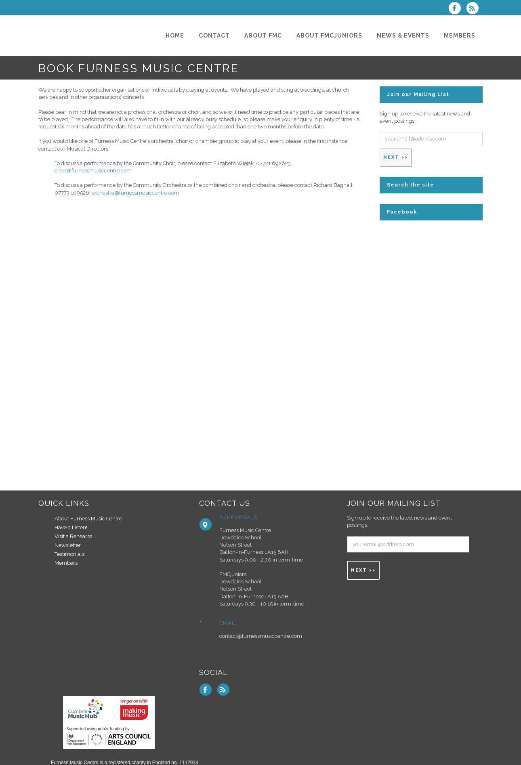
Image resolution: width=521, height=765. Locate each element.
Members (66, 563)
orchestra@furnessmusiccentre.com (135, 193)
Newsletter (68, 545)
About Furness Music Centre (88, 519)
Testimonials (69, 554)
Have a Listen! (71, 527)
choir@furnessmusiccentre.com (93, 171)
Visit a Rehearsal (74, 536)
